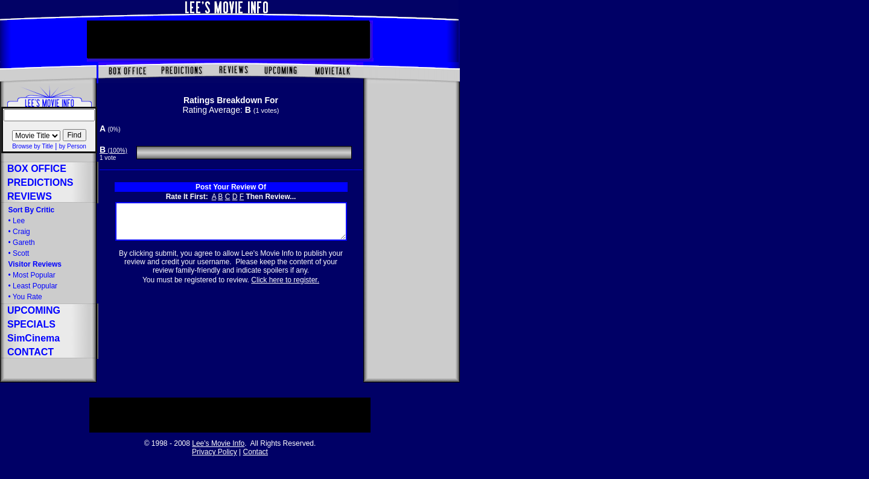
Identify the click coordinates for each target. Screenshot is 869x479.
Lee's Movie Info (218, 443)
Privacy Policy (214, 452)
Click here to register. (285, 287)
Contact (255, 452)
